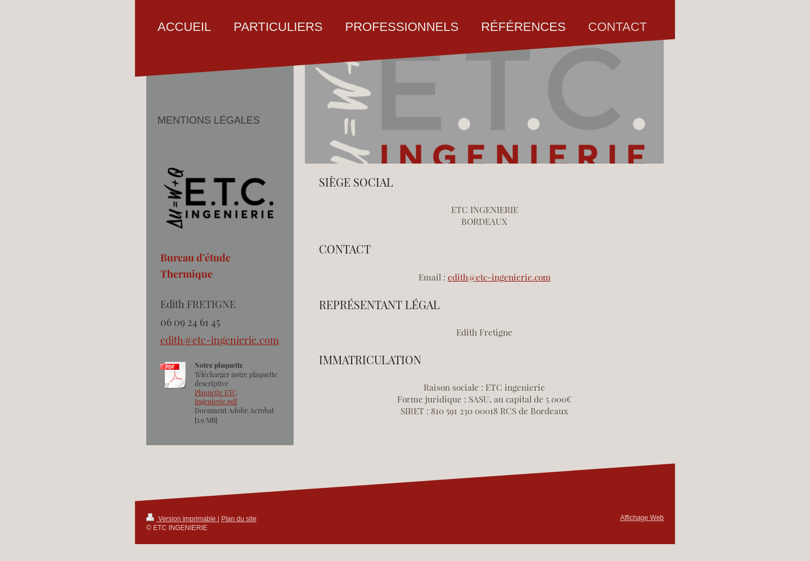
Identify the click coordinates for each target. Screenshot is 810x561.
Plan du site (238, 519)
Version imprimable (182, 519)
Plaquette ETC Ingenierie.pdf (216, 397)
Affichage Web (642, 518)
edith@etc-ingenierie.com (499, 277)
